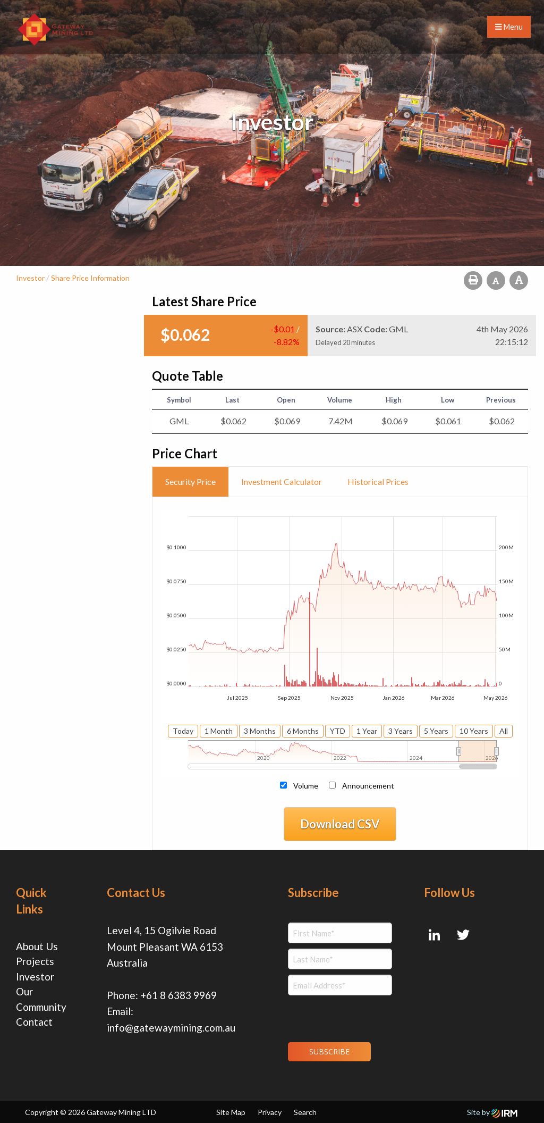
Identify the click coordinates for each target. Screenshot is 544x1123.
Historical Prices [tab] (378, 481)
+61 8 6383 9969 (178, 995)
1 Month (219, 730)
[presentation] (352, 1017)
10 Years (474, 730)
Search (305, 1112)
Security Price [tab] (190, 481)
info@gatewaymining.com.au (171, 1027)
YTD (337, 730)
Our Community (41, 999)
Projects (35, 961)
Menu (509, 26)
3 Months (260, 730)
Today (183, 730)
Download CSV (340, 824)
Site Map (230, 1112)
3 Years (400, 730)
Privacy (270, 1112)
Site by (492, 1112)
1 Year (366, 730)
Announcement (368, 785)
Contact (34, 1022)
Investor (35, 976)
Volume (305, 785)
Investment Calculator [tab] (281, 481)
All (503, 730)
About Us (37, 946)
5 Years (436, 730)
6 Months (303, 730)
